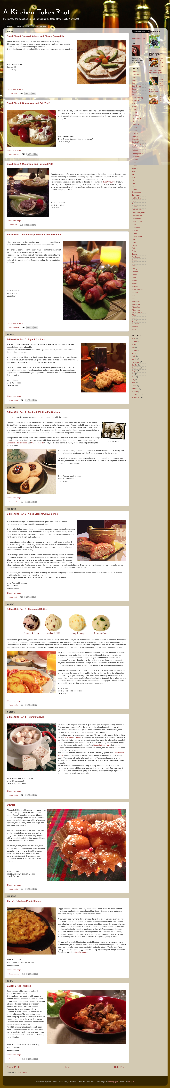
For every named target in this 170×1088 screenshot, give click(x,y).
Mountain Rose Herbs (102, 745)
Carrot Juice (136, 118)
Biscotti (134, 92)
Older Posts (120, 1067)
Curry (134, 163)
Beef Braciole (161, 98)
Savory (134, 269)
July (133, 344)
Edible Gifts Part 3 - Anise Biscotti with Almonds (32, 514)
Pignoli (134, 245)
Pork (133, 248)
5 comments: (14, 400)
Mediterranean (137, 219)
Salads (134, 260)
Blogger (131, 1082)
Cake (134, 109)
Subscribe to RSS (138, 38)
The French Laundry (73, 737)
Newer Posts (13, 1067)
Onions (134, 233)
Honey (134, 201)
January (135, 391)
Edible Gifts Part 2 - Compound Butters (27, 609)
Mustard (135, 230)
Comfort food (136, 142)
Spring (134, 281)
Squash (135, 283)
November (135, 362)
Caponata (135, 115)
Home (9, 26)
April (133, 338)
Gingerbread (136, 192)
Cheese (135, 127)
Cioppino (135, 136)
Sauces (134, 266)
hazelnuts (135, 324)
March (134, 353)
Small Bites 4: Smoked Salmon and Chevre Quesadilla (35, 36)
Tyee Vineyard (109, 182)
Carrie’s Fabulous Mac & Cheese (24, 901)
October (135, 341)
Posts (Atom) (22, 1072)
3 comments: (14, 705)
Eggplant (135, 168)
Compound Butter (138, 145)
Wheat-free (136, 307)
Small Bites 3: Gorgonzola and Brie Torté (28, 103)
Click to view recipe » (15, 89)
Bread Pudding (137, 98)
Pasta (134, 239)
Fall (133, 174)
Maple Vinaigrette (138, 213)
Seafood (135, 272)
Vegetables (136, 301)
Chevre (134, 130)
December (135, 394)
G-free (134, 186)
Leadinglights (113, 1082)
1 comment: (13, 93)
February (135, 389)
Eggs (134, 171)
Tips (133, 295)
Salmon (135, 263)
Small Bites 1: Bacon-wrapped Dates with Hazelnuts (34, 234)
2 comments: (14, 502)
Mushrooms (136, 227)
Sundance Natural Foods (17, 443)
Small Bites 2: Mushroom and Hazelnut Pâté (30, 164)
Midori (134, 224)
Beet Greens (136, 86)
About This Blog (39, 26)
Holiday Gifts (136, 198)
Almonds (135, 71)
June (133, 377)
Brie (133, 104)
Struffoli (11, 805)
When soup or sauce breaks (137, 311)
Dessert (135, 165)
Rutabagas (136, 257)
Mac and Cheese (138, 210)
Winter (134, 315)
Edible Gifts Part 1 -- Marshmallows (25, 717)
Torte (134, 298)
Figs (133, 177)
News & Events (22, 26)
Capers (134, 112)
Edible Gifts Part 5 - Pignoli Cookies (26, 339)
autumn (134, 318)
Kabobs (135, 204)
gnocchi (135, 321)
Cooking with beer (138, 154)
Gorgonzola (136, 195)
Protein (134, 251)
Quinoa (134, 254)
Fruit (133, 183)
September (136, 368)
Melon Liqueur (137, 222)
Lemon (134, 207)
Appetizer (135, 74)
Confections (136, 148)
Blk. (133, 95)
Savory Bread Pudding (19, 986)
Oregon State (137, 236)
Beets (134, 89)
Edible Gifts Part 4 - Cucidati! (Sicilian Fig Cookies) (34, 412)
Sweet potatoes (137, 289)
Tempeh (135, 292)
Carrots (134, 121)
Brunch (134, 107)
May (133, 347)
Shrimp (134, 275)
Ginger (134, 189)
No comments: (14, 154)
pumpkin (135, 327)
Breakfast (135, 101)
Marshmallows (137, 216)
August (134, 371)
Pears (134, 242)
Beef (133, 83)
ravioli (134, 330)
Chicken (135, 133)
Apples (134, 77)
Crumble (135, 160)
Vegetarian (136, 304)
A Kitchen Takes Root (36, 12)
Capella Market (37, 443)
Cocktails (135, 139)
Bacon (134, 80)
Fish (133, 180)
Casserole (135, 124)
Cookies (135, 151)
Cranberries (136, 157)
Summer (135, 286)
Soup (134, 278)
